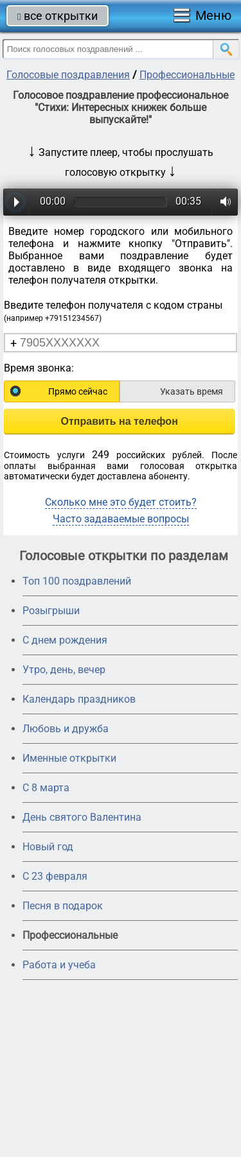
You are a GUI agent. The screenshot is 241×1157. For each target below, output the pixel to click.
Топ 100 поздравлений (76, 581)
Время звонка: (39, 368)
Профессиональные (187, 75)
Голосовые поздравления (68, 75)
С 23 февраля (54, 876)
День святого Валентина (81, 817)
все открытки (57, 15)
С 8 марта (45, 788)
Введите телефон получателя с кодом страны (113, 311)
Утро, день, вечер (63, 670)
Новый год (47, 847)
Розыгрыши (51, 610)
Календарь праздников (79, 699)
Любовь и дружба (65, 729)
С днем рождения (64, 640)
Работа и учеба (59, 965)
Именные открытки (69, 758)
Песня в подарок (62, 906)
